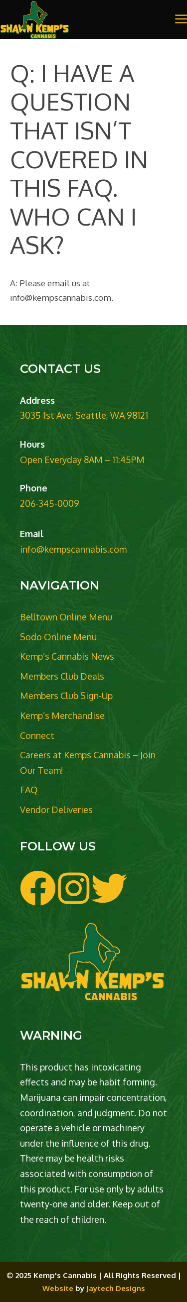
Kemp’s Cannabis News (67, 656)
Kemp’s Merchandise (62, 715)
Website (57, 1288)
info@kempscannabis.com (73, 549)
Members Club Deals (62, 676)
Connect (37, 735)
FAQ (29, 789)
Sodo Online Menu (58, 636)
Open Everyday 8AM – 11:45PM (82, 459)
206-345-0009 (49, 503)
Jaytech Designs (115, 1288)
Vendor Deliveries (56, 809)
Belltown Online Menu (66, 616)
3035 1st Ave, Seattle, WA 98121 (84, 415)
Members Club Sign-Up (66, 695)
